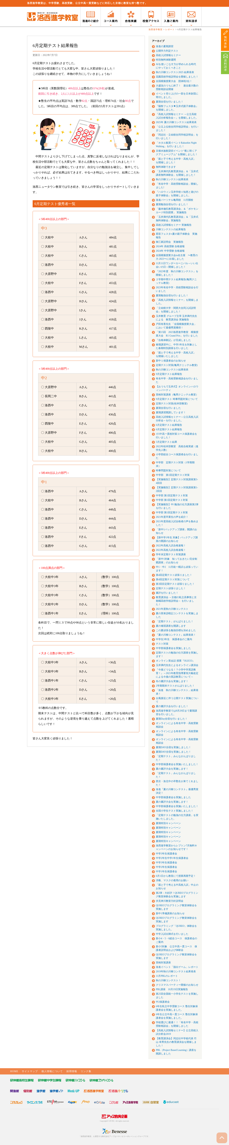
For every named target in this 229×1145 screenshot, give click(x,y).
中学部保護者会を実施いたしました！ (177, 764)
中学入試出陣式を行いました (172, 934)
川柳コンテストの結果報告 (171, 229)
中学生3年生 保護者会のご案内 (174, 639)
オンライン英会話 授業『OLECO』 (175, 660)
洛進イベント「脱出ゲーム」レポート (177, 967)
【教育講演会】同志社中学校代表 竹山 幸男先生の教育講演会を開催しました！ (176, 1042)
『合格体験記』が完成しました (173, 340)
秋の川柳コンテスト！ (168, 980)
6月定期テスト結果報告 (169, 425)
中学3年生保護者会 (166, 853)
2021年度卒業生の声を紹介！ (172, 517)
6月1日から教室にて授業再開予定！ (176, 876)
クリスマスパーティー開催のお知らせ (177, 985)
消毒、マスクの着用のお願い (172, 880)
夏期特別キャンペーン (168, 823)
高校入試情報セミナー (168, 55)
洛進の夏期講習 (164, 46)
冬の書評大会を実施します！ (172, 681)
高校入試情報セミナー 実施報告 (174, 225)
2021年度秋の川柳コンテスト (172, 609)
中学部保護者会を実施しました (173, 648)
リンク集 (86, 1071)
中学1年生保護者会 (166, 871)
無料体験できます (166, 167)
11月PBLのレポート (167, 976)
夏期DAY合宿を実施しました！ (173, 747)
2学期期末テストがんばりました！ (175, 685)
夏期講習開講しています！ (171, 412)
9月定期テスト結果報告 (169, 374)
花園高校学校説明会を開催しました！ (177, 76)
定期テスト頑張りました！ (171, 588)
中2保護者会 (163, 1002)
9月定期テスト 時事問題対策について (177, 399)
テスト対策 (162, 643)
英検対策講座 (163, 962)
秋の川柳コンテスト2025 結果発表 (175, 72)
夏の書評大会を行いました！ (172, 706)
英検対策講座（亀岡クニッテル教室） (177, 394)
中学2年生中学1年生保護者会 (172, 858)
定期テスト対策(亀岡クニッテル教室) (176, 365)
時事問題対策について (168, 470)
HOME (14, 1071)
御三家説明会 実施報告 (169, 242)
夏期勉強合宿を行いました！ (172, 204)
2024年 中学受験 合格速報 (170, 251)
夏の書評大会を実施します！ (172, 768)
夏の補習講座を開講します (171, 626)
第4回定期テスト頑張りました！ (174, 575)
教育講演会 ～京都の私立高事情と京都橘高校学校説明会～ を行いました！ (176, 601)
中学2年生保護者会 (166, 867)
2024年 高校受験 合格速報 (170, 246)
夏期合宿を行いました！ (169, 101)
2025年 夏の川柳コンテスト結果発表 (176, 122)
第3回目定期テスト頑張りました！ (175, 584)
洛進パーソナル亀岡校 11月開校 (174, 200)
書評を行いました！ (167, 593)
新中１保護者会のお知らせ (171, 360)
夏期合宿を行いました (168, 408)
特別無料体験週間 (166, 59)
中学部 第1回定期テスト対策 (173, 475)
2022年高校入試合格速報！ (171, 545)
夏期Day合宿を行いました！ (171, 718)
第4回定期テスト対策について (173, 579)
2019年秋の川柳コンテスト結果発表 (176, 971)
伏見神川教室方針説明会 (169, 901)
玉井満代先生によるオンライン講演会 (177, 665)
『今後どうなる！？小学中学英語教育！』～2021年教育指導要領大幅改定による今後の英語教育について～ (177, 673)
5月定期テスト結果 (166, 442)
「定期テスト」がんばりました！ (174, 621)
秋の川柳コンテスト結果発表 (172, 179)
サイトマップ (30, 1071)
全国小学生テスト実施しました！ (174, 810)
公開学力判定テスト (167, 50)
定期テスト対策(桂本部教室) (171, 403)
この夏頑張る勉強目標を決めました (176, 630)
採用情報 (71, 1071)
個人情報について (52, 1071)
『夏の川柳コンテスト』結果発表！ (176, 634)
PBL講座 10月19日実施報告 (172, 989)
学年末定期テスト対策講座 (171, 554)
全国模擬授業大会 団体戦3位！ (174, 81)
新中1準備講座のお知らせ (170, 913)
